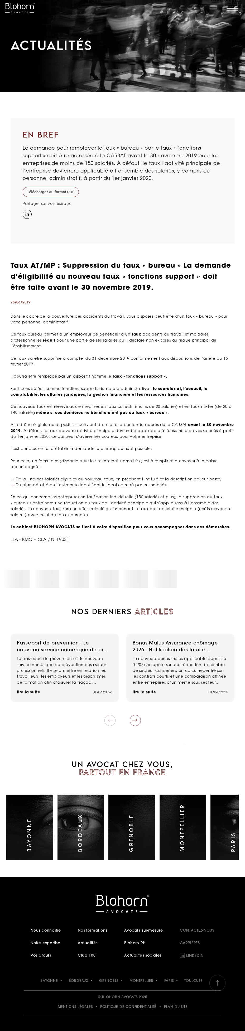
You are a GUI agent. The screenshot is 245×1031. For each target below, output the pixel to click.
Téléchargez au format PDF (51, 192)
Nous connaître (46, 931)
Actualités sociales (142, 956)
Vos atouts (41, 956)
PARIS (169, 981)
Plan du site (176, 1007)
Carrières (190, 943)
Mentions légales (75, 1007)
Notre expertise (45, 943)
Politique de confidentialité (128, 1007)
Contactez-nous (197, 931)
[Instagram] (27, 225)
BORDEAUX (78, 981)
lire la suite (28, 692)
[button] (135, 720)
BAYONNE (49, 981)
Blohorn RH (134, 943)
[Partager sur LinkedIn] (27, 214)
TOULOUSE (193, 981)
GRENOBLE (109, 981)
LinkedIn (195, 956)
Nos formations (92, 931)
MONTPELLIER (141, 981)
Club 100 (86, 956)
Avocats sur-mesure (143, 931)
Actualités (88, 943)
